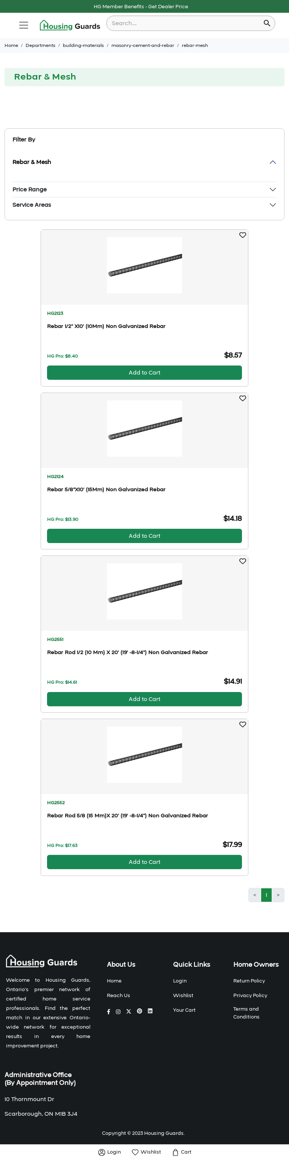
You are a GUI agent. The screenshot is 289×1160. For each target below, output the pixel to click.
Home (11, 45)
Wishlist (183, 995)
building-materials (83, 45)
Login (180, 981)
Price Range (29, 189)
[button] (242, 235)
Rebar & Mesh (31, 162)
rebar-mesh (195, 45)
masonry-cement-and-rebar (142, 45)
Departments (40, 45)
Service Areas (31, 205)
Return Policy (249, 981)
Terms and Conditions (246, 1013)
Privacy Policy (250, 995)
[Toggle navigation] (24, 25)
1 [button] (266, 895)
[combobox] (186, 23)
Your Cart (184, 1010)
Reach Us (118, 995)
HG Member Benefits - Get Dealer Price (141, 7)
